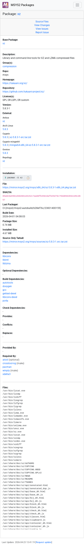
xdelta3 (7, 374)
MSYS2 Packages (18, 5)
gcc (4, 290)
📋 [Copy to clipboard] (28, 177)
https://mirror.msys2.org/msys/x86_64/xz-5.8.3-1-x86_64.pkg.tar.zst (39, 187)
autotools (8, 282)
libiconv (7, 256)
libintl (6, 259)
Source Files (42, 21)
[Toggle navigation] (77, 5)
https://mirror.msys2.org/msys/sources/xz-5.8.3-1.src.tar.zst (35, 241)
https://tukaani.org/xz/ (15, 83)
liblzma (7, 263)
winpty (6, 370)
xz (19, 14)
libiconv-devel (10, 297)
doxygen (7, 286)
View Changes (42, 25)
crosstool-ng (9, 363)
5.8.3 (5, 129)
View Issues (42, 28)
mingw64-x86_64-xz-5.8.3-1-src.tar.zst (30, 145)
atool (5, 359)
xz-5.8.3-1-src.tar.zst (20, 137)
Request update (43, 542)
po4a (5, 300)
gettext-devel (9, 293)
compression (10, 66)
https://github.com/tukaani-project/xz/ (23, 91)
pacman (7, 367)
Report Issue (42, 32)
